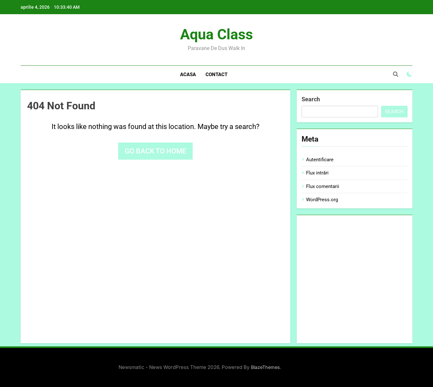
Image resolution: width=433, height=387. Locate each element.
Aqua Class (216, 34)
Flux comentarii (322, 186)
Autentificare (319, 160)
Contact (216, 74)
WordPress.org (322, 200)
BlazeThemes (265, 367)
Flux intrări (317, 173)
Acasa (188, 74)
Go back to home (155, 151)
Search (311, 99)
